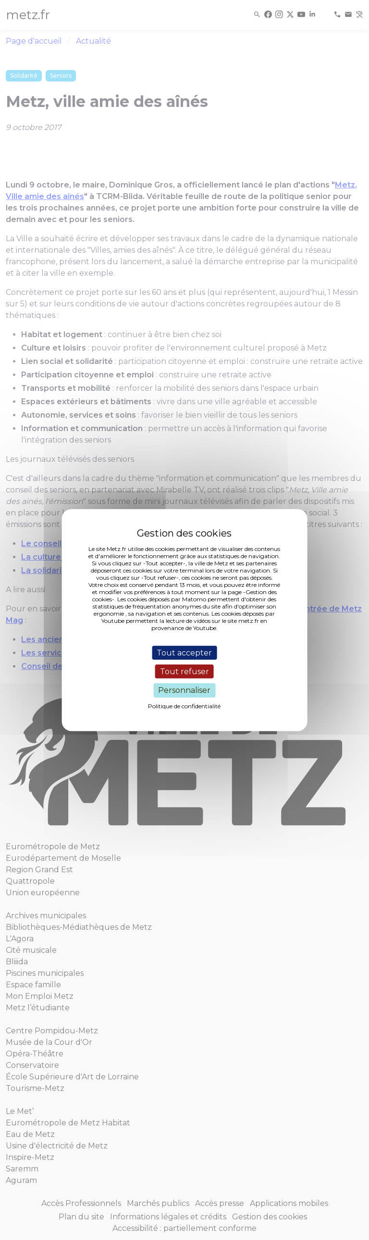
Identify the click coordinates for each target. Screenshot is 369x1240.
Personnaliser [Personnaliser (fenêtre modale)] (184, 690)
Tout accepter (184, 652)
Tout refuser (184, 671)
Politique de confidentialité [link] (184, 705)
